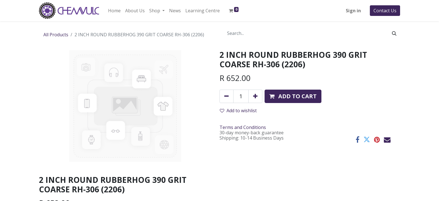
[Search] (394, 33)
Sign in (353, 11)
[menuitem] (114, 10)
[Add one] (255, 96)
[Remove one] (226, 96)
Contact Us (384, 11)
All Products (55, 35)
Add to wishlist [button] (238, 110)
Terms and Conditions (243, 127)
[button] (293, 96)
